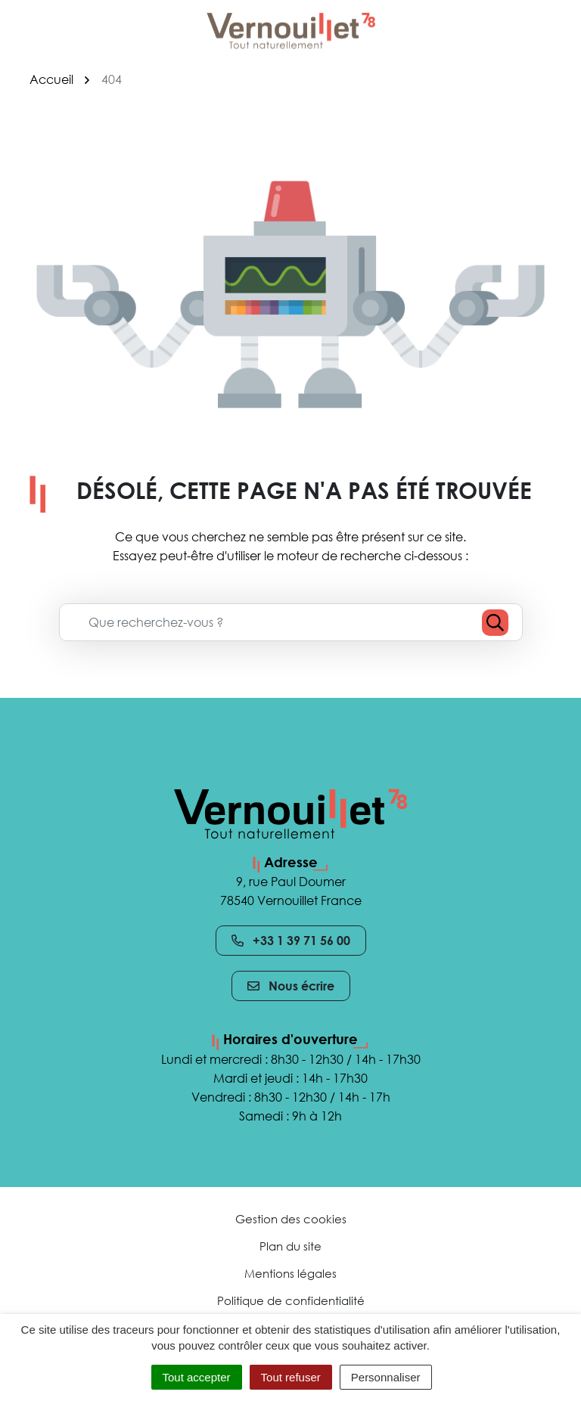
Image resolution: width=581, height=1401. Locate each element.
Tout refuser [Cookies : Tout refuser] (291, 1377)
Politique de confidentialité (291, 1300)
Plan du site (290, 1246)
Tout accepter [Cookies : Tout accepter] (197, 1377)
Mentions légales (290, 1273)
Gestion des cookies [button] (290, 1219)
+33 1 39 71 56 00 (290, 940)
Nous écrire (290, 985)
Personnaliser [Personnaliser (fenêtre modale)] (386, 1377)
